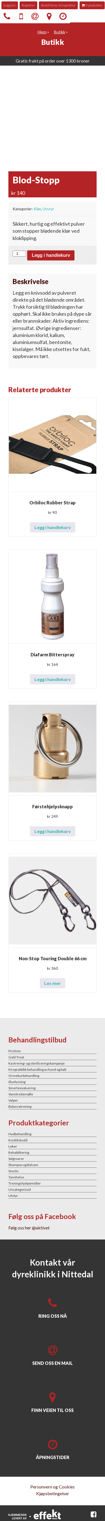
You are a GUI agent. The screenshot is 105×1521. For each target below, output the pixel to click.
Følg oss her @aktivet (29, 1227)
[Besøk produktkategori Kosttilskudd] (52, 1140)
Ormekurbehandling (23, 1076)
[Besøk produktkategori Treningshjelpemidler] (52, 1183)
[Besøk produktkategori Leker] (52, 1146)
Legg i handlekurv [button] (52, 527)
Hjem (42, 31)
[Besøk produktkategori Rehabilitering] (52, 1152)
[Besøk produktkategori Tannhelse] (52, 1177)
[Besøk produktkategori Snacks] (52, 1171)
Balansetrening (19, 1106)
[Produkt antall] (19, 254)
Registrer (28, 5)
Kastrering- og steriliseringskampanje (36, 1063)
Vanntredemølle (20, 1094)
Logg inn (10, 5)
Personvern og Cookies (52, 1486)
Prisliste (14, 1051)
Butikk (59, 31)
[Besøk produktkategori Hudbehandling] (52, 1134)
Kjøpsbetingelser (52, 1493)
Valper (13, 1100)
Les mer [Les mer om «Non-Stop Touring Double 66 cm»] (52, 983)
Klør (37, 208)
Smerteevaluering (22, 1088)
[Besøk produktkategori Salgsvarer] (52, 1158)
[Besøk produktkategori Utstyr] (52, 1195)
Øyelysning (16, 1082)
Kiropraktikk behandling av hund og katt (37, 1069)
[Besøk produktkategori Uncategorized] (52, 1189)
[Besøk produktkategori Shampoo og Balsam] (52, 1165)
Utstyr (48, 208)
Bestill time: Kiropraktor (58, 5)
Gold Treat (16, 1057)
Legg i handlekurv (51, 255)
